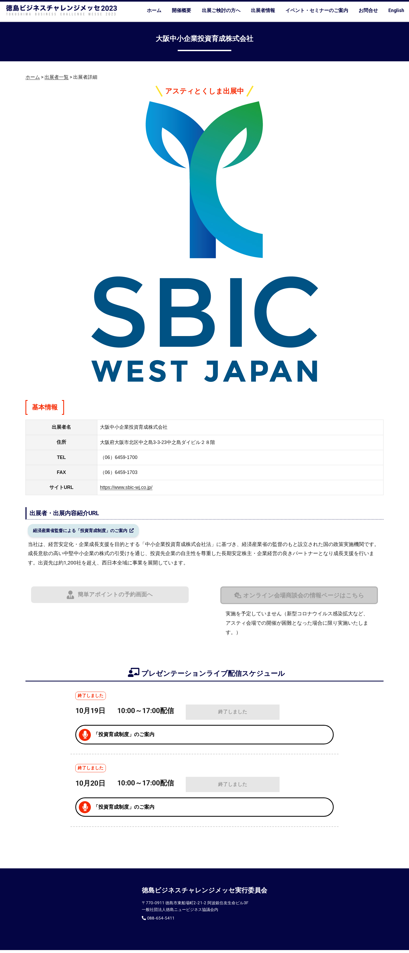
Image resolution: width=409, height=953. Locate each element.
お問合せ (368, 10)
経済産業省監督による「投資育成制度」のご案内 (90, 532)
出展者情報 (263, 10)
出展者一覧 (56, 77)
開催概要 (181, 10)
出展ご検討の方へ (221, 10)
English (396, 10)
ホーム (154, 10)
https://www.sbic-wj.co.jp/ (126, 487)
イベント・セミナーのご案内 (316, 10)
